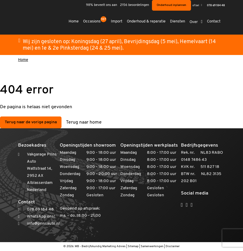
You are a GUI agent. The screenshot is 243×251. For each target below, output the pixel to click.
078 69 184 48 (216, 5)
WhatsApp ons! (41, 216)
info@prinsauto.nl (43, 223)
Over (194, 22)
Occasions (95, 21)
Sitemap (133, 246)
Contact (214, 21)
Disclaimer (173, 246)
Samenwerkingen (152, 246)
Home (74, 21)
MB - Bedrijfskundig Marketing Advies (100, 246)
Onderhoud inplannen (171, 5)
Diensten (177, 21)
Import (117, 21)
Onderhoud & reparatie (146, 21)
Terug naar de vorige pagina (31, 122)
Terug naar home (84, 122)
